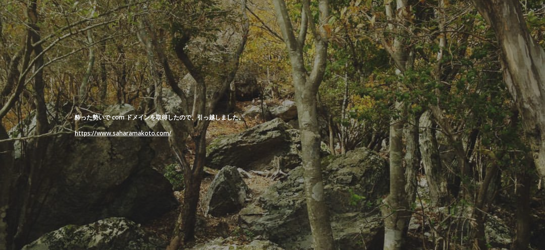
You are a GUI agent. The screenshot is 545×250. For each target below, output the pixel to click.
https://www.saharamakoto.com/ (123, 133)
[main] (238, 125)
